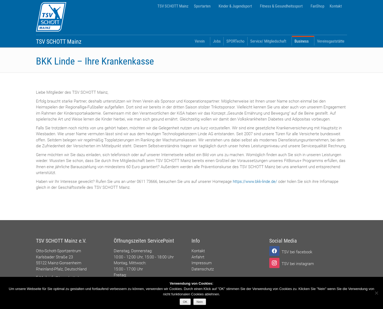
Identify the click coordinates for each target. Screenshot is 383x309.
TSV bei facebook (297, 252)
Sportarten (202, 6)
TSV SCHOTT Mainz (173, 6)
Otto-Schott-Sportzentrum (58, 250)
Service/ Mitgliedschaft (268, 41)
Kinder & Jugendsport (235, 6)
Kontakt (336, 6)
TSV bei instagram (298, 263)
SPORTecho (235, 41)
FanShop (317, 6)
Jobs (217, 41)
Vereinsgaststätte (330, 41)
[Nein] (376, 293)
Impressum (202, 263)
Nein (200, 301)
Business (301, 41)
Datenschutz (203, 269)
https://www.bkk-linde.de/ (255, 181)
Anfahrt (198, 257)
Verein (200, 41)
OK (185, 301)
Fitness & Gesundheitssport (281, 6)
